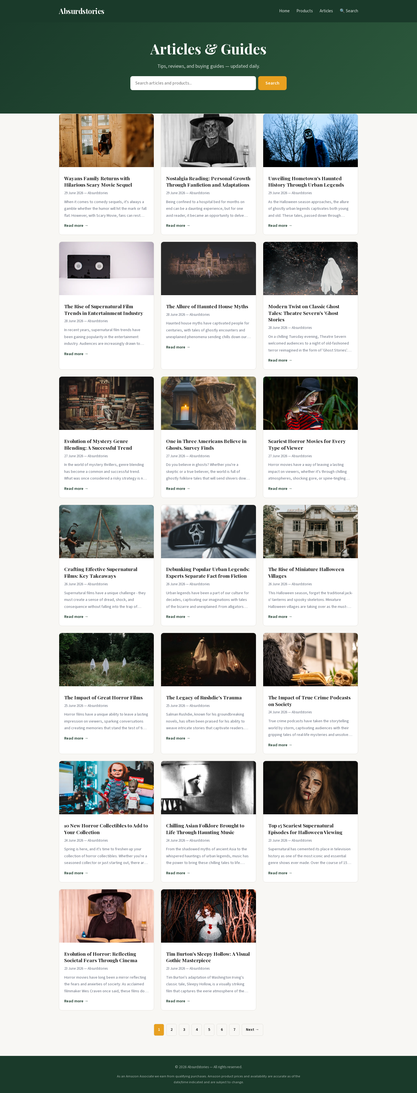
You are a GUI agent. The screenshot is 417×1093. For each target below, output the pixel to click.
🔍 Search (349, 11)
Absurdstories (81, 11)
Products (304, 11)
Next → (252, 1029)
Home (284, 11)
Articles (326, 11)
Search (272, 83)
